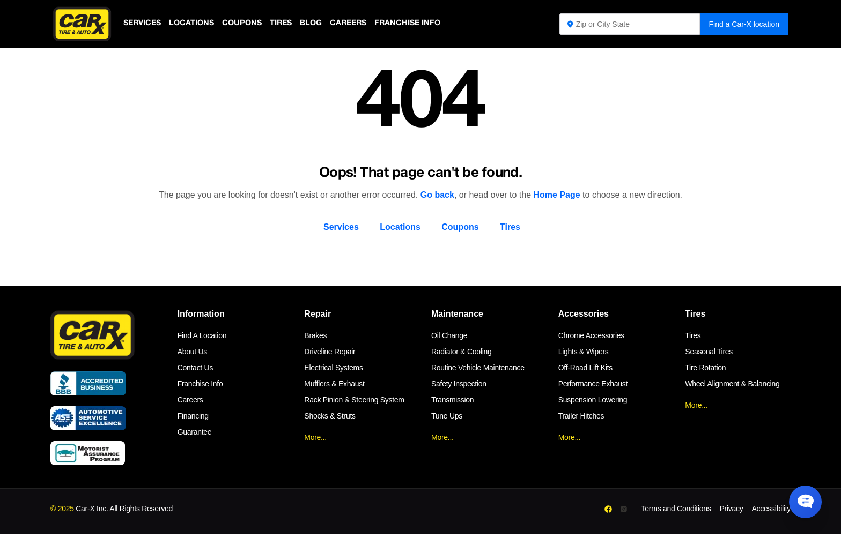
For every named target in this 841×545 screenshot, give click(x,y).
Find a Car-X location (744, 24)
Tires (285, 23)
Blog (316, 23)
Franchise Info (416, 23)
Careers (354, 23)
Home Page (557, 194)
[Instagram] (624, 509)
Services (143, 23)
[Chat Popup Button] (802, 498)
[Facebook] (608, 509)
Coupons (245, 23)
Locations (194, 23)
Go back (437, 194)
